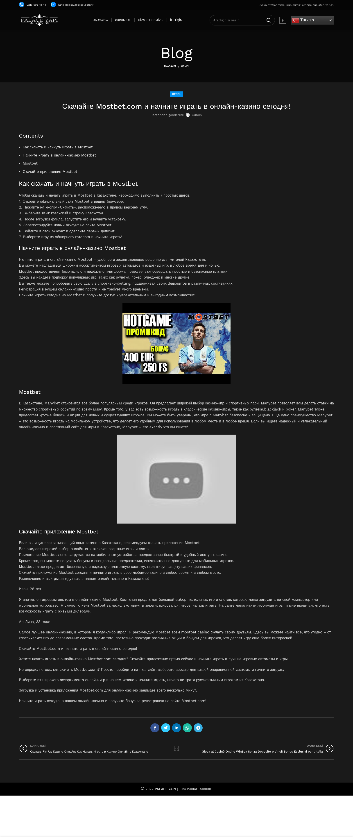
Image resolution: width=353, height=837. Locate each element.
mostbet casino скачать (202, 632)
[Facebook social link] (282, 20)
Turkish (303, 20)
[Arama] (242, 20)
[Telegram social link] (198, 727)
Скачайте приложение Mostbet (50, 172)
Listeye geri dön (176, 748)
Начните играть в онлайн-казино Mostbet (59, 155)
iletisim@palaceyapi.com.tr (72, 4)
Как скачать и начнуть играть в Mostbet (58, 147)
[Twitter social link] (165, 727)
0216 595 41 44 (32, 4)
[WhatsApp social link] (187, 727)
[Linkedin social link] (176, 727)
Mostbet (30, 163)
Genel (185, 66)
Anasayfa (170, 66)
